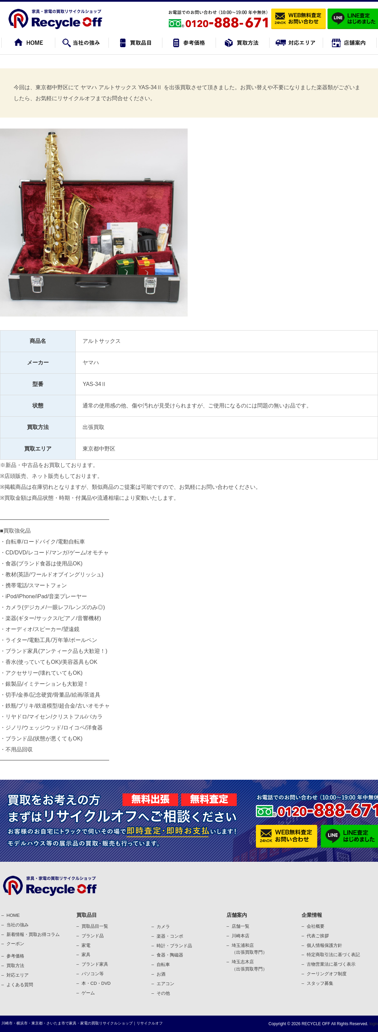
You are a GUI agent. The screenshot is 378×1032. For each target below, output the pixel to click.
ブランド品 (93, 935)
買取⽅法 (15, 965)
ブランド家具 (95, 964)
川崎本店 (240, 935)
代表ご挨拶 (318, 935)
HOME (13, 915)
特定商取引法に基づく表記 (333, 954)
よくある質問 (19, 984)
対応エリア (17, 975)
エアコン (165, 983)
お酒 (161, 974)
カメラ (163, 926)
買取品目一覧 (95, 926)
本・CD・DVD (96, 983)
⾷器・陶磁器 (170, 954)
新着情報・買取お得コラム (33, 934)
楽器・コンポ (170, 936)
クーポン (15, 943)
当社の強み (17, 924)
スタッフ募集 (320, 983)
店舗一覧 (240, 926)
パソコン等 (93, 973)
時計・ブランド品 (174, 945)
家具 (86, 954)
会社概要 (315, 926)
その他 (163, 993)
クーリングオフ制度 (327, 973)
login (373, 1023)
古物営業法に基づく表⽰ (331, 964)
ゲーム (88, 992)
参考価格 (15, 956)
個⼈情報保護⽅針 (324, 945)
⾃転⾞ (163, 964)
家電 (86, 945)
